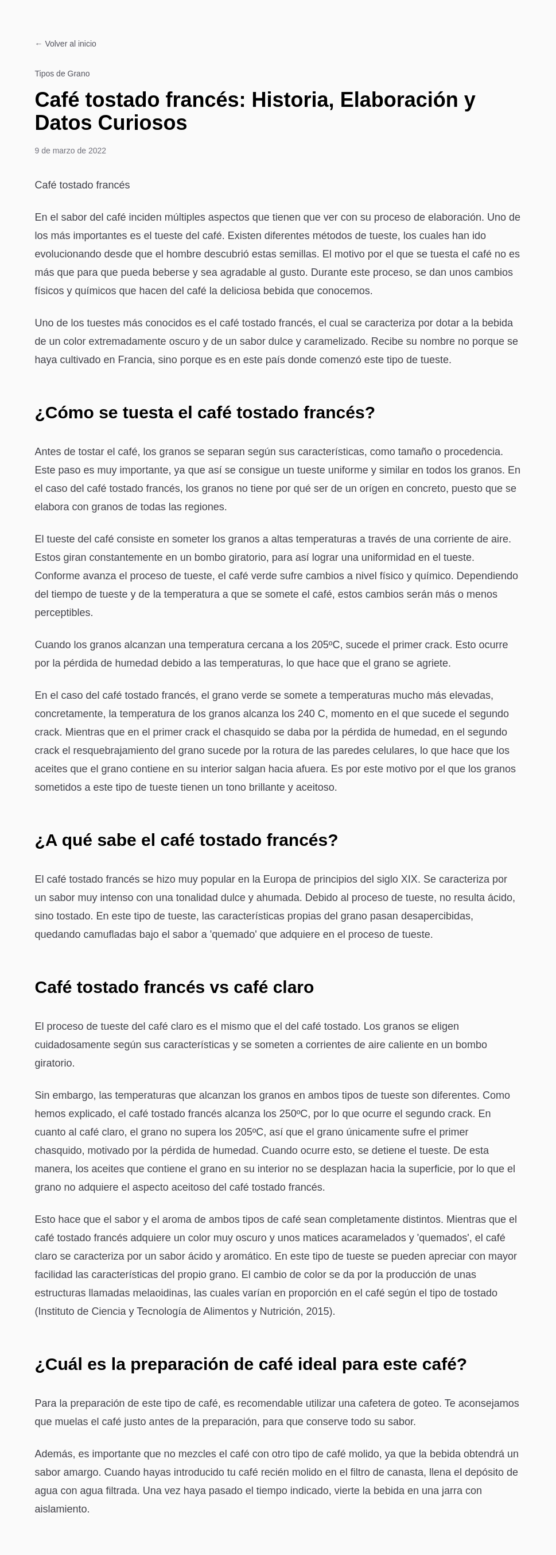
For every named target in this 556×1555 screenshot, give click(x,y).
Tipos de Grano (62, 73)
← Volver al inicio (65, 43)
